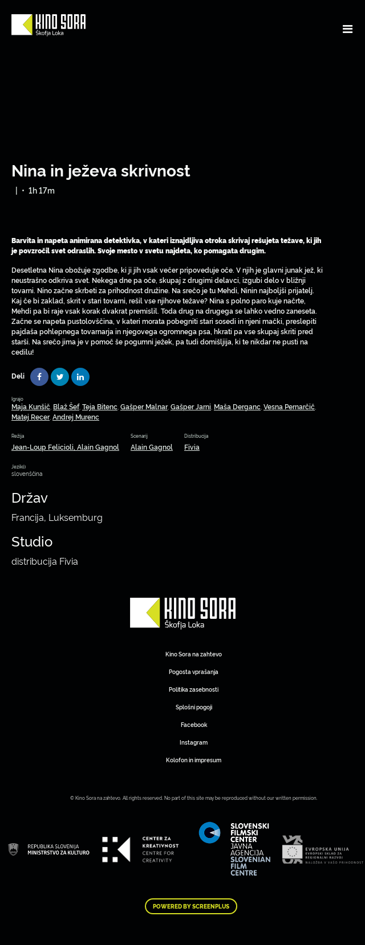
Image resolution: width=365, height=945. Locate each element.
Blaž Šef (66, 406)
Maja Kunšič (30, 406)
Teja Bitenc (99, 406)
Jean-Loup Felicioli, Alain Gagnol (65, 446)
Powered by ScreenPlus (191, 906)
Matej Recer (30, 416)
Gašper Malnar (144, 406)
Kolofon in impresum (193, 759)
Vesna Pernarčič (289, 406)
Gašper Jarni (191, 406)
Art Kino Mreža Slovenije (183, 613)
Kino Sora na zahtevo (193, 654)
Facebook (194, 724)
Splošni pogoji (194, 706)
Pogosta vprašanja (193, 671)
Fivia (192, 446)
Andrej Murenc (75, 416)
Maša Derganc (237, 406)
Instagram (194, 742)
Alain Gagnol (152, 446)
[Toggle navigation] (347, 28)
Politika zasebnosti (193, 689)
